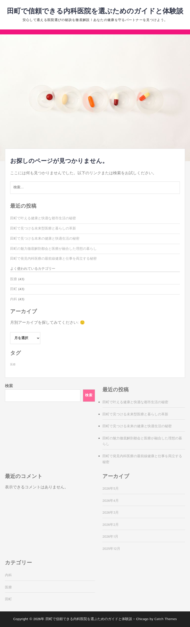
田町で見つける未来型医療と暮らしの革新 (43, 228)
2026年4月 (110, 500)
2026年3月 (110, 512)
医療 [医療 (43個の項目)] (13, 365)
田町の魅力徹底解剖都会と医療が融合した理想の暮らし (53, 248)
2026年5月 (110, 488)
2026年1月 (110, 536)
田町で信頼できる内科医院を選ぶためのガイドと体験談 (95, 11)
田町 (13, 289)
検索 (9, 386)
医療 (13, 279)
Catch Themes (165, 619)
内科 (13, 299)
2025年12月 (111, 548)
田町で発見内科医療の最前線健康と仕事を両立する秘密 (53, 258)
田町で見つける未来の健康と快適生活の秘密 (44, 238)
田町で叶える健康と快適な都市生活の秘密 (43, 218)
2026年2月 (110, 524)
